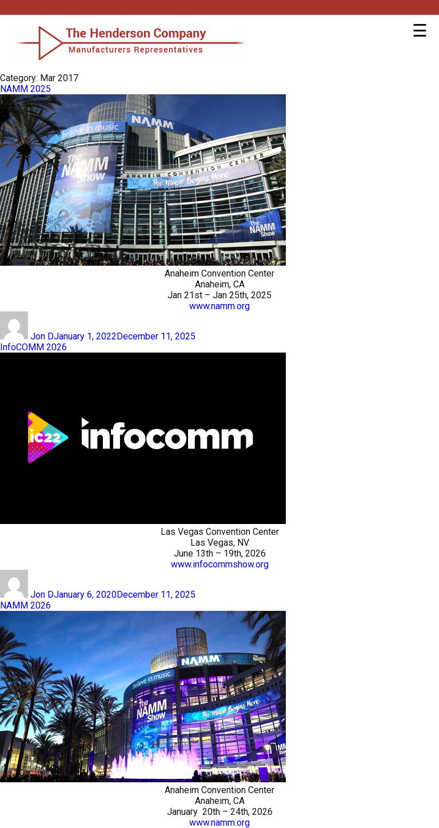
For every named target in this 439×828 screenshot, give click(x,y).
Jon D (42, 336)
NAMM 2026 (25, 605)
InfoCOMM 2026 (33, 347)
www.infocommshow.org (220, 564)
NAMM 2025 (25, 88)
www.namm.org (219, 306)
